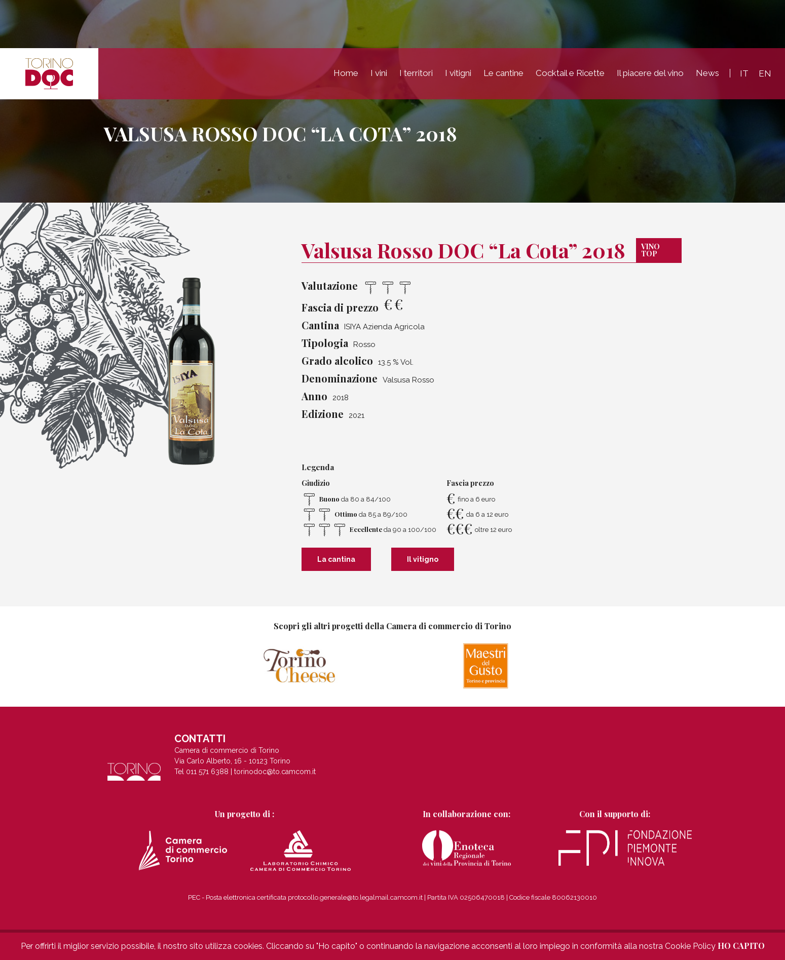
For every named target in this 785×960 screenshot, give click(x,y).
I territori (416, 73)
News (707, 73)
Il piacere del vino (650, 73)
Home (345, 73)
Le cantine (503, 73)
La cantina (336, 559)
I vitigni (458, 73)
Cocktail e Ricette (570, 73)
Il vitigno (422, 559)
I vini (378, 73)
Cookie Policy (690, 946)
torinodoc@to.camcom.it (275, 780)
